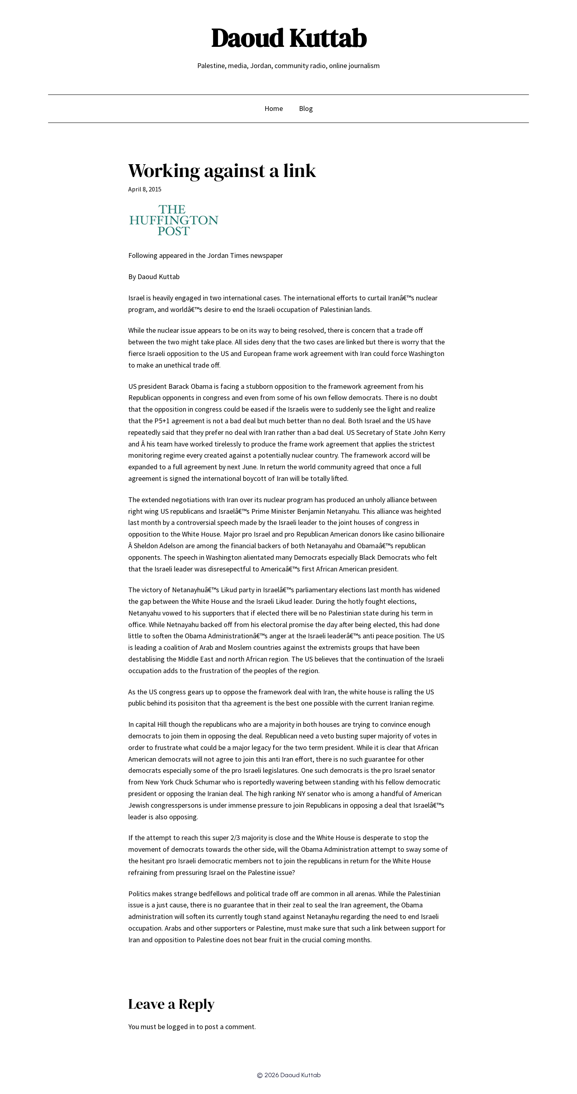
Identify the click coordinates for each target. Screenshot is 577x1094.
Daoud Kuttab (288, 37)
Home (273, 108)
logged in (181, 1026)
